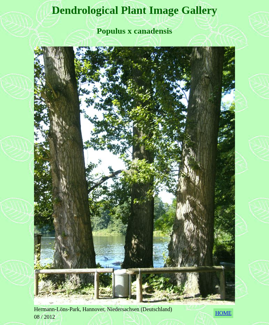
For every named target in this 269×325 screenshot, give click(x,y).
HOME (223, 313)
